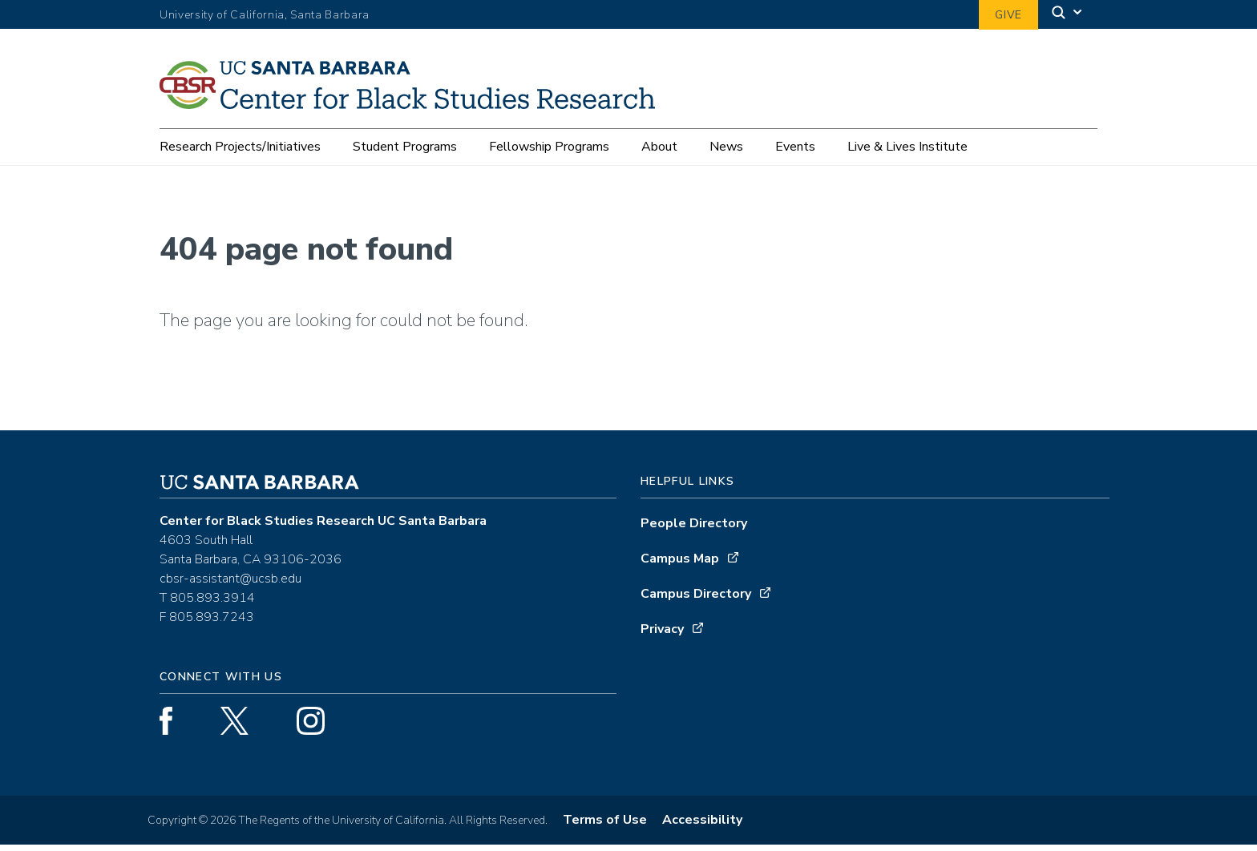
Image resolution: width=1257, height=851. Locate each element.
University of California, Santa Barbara (265, 14)
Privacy (662, 635)
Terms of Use (605, 826)
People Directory (694, 529)
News (726, 146)
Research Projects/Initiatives (240, 146)
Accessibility (702, 826)
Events (795, 146)
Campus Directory (696, 600)
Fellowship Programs (549, 146)
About (659, 146)
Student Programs (405, 146)
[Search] (1067, 15)
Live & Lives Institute (907, 146)
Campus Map (680, 565)
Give (1008, 14)
